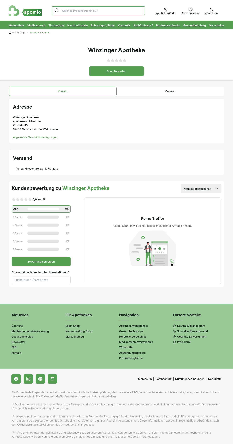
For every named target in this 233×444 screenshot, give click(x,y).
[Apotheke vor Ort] (165, 10)
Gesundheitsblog (194, 25)
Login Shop (72, 326)
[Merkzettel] (191, 10)
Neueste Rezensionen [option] (197, 188)
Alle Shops (20, 32)
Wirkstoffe (126, 347)
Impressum (144, 379)
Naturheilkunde (77, 25)
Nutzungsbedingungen (190, 379)
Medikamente (36, 25)
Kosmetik (124, 25)
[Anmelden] (211, 10)
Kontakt (16, 352)
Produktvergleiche (168, 25)
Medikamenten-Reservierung (30, 331)
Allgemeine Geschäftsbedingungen (35, 137)
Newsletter (18, 342)
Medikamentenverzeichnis (136, 342)
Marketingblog (74, 336)
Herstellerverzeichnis (132, 336)
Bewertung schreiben (41, 261)
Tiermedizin (56, 25)
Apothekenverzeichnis (133, 326)
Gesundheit (16, 25)
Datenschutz (163, 379)
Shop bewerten (116, 71)
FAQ (14, 347)
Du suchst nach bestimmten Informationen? (40, 272)
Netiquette (215, 379)
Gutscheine (216, 25)
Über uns (17, 326)
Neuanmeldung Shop (78, 331)
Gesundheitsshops (131, 331)
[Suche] (98, 10)
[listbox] (201, 188)
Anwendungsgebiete (132, 352)
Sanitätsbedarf (143, 25)
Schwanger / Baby (103, 25)
